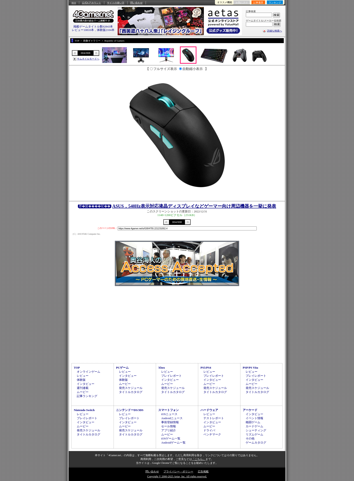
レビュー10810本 (83, 30)
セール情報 (168, 426)
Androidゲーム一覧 (173, 442)
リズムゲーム (254, 434)
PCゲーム (122, 367)
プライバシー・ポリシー (178, 471)
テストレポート (213, 418)
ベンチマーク (212, 434)
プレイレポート (171, 375)
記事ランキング (87, 396)
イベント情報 (254, 418)
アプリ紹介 (168, 430)
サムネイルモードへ (88, 58)
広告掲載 (203, 471)
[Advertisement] (177, 324)
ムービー (82, 392)
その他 (250, 438)
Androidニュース (172, 418)
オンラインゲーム (88, 371)
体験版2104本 (105, 30)
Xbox (161, 367)
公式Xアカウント (91, 2)
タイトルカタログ (130, 392)
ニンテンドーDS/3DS (129, 410)
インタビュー (85, 384)
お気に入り (241, 2)
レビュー (82, 375)
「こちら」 (198, 459)
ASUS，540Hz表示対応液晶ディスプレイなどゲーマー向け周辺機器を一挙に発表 (194, 206)
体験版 (81, 379)
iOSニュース (169, 414)
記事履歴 (258, 2)
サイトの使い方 (115, 2)
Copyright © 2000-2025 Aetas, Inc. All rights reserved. (177, 476)
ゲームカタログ (256, 442)
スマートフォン (168, 410)
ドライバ (209, 430)
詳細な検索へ (274, 30)
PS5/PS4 (205, 367)
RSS (74, 2)
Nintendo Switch (84, 410)
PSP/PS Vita (250, 367)
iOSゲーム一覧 (170, 438)
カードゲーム (254, 426)
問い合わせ (136, 2)
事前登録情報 (170, 422)
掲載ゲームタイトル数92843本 (93, 26)
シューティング (256, 430)
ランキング (275, 2)
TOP (77, 367)
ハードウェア (209, 410)
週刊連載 (82, 388)
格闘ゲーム (253, 422)
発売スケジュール (130, 388)
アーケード (250, 410)
